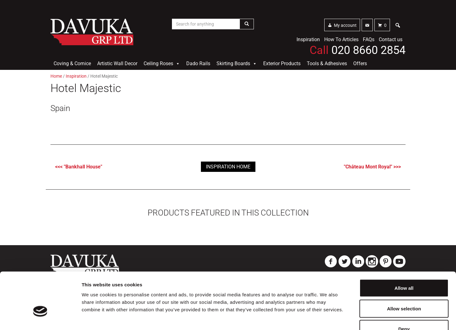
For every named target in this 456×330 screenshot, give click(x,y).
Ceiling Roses (162, 63)
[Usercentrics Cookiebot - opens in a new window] (40, 318)
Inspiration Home (228, 167)
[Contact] (367, 25)
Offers (360, 63)
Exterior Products (282, 63)
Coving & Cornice (72, 63)
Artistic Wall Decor (117, 63)
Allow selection (404, 268)
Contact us (390, 39)
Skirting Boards (236, 63)
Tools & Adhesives (327, 63)
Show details (326, 317)
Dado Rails (198, 63)
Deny (404, 289)
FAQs (368, 39)
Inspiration (308, 39)
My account (345, 25)
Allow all (404, 248)
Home (56, 76)
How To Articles (341, 39)
